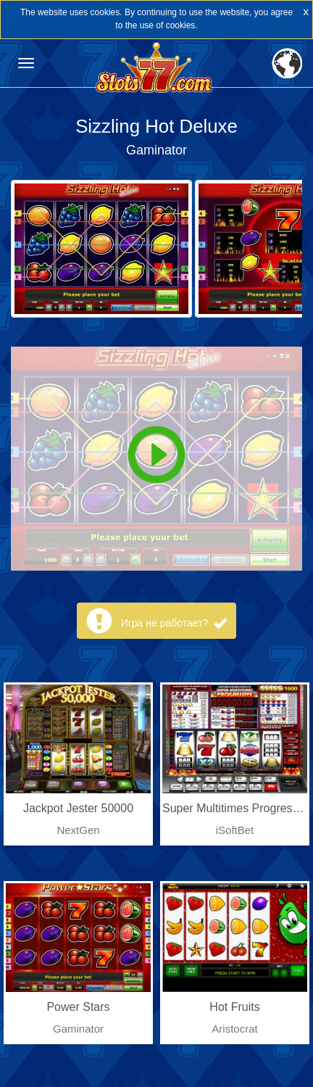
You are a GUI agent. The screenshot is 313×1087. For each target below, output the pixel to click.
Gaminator (156, 150)
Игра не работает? (174, 623)
